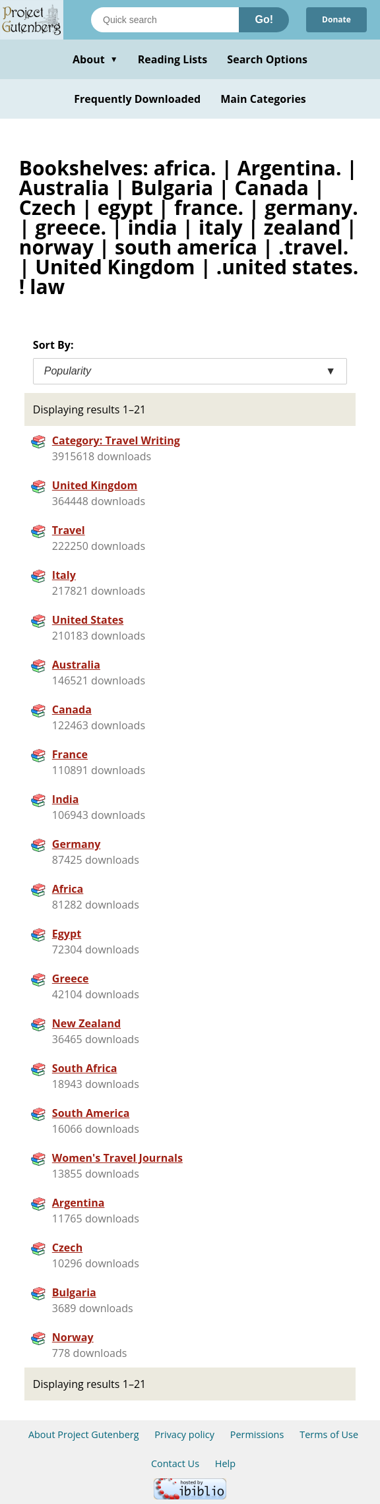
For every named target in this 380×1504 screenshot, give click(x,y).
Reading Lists (173, 59)
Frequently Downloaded (137, 99)
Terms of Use (329, 1434)
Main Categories (263, 99)
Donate (336, 19)
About (95, 59)
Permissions (257, 1434)
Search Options (267, 59)
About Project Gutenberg (83, 1434)
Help (225, 1463)
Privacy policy (184, 1434)
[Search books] (165, 19)
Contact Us (175, 1463)
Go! (264, 19)
